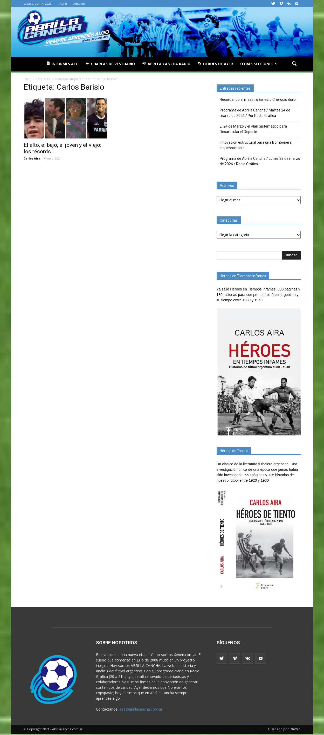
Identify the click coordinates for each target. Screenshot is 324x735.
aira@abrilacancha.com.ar (140, 709)
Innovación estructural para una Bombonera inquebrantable (256, 145)
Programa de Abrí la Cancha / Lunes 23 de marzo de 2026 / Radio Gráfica (260, 161)
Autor (63, 3)
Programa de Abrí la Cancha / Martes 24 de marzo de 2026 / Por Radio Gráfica (255, 113)
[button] (294, 64)
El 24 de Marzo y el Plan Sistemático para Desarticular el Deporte (253, 129)
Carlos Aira (32, 158)
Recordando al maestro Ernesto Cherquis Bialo (258, 99)
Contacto (78, 3)
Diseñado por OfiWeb (284, 729)
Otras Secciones (259, 63)
